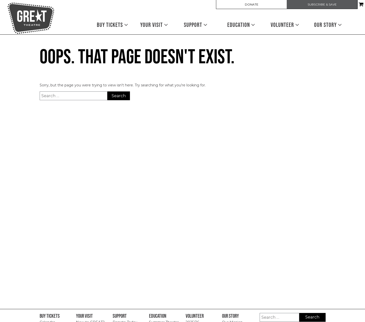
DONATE (251, 4)
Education (241, 25)
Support (195, 25)
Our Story (328, 25)
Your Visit (154, 25)
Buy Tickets (112, 25)
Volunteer (285, 25)
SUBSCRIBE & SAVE (322, 4)
